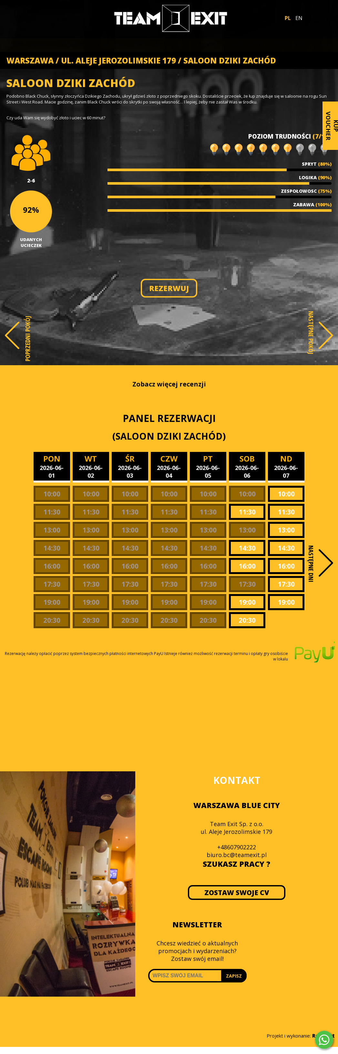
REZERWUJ (169, 288)
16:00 (51, 566)
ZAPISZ (234, 976)
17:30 (51, 584)
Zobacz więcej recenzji (169, 384)
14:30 (51, 547)
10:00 (51, 493)
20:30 (51, 620)
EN (298, 18)
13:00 (51, 529)
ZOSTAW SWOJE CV (236, 892)
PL (288, 18)
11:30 (51, 511)
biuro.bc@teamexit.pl (237, 855)
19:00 (51, 602)
